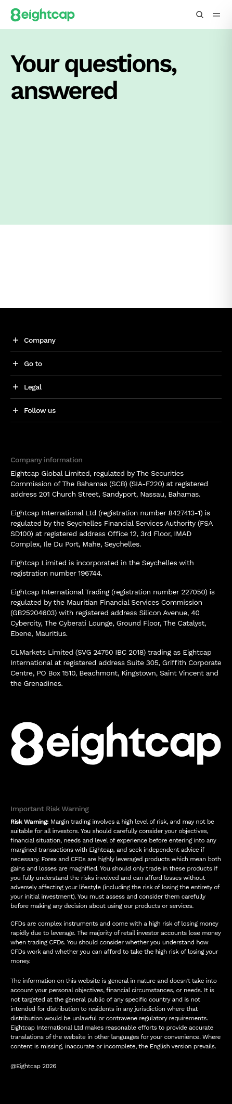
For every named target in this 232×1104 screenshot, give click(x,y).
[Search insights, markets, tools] (200, 14)
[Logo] (42, 14)
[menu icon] (216, 14)
